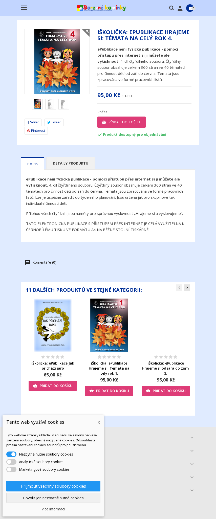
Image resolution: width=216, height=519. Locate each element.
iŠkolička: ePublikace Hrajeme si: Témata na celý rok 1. (109, 368)
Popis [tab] (32, 164)
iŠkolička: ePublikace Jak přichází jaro (52, 366)
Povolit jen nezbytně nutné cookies (53, 497)
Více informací (53, 509)
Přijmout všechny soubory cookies (53, 486)
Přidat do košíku (121, 122)
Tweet (54, 122)
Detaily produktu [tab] (70, 163)
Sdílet (33, 122)
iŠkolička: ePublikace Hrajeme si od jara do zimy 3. (165, 368)
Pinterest (36, 130)
